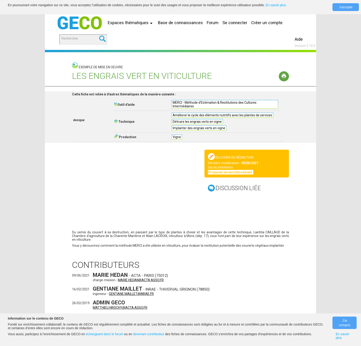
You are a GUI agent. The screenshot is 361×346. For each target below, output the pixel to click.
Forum (212, 22)
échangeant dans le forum (104, 334)
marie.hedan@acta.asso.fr (141, 280)
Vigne (177, 137)
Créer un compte (266, 22)
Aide (299, 39)
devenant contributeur (148, 334)
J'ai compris (344, 323)
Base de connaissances (180, 22)
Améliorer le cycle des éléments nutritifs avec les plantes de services (222, 115)
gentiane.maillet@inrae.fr (131, 294)
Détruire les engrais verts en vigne (197, 121)
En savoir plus (276, 5)
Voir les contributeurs (220, 167)
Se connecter (234, 22)
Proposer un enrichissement (230, 172)
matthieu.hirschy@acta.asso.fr (120, 307)
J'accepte (345, 7)
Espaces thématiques (131, 22)
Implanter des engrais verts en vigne (199, 128)
